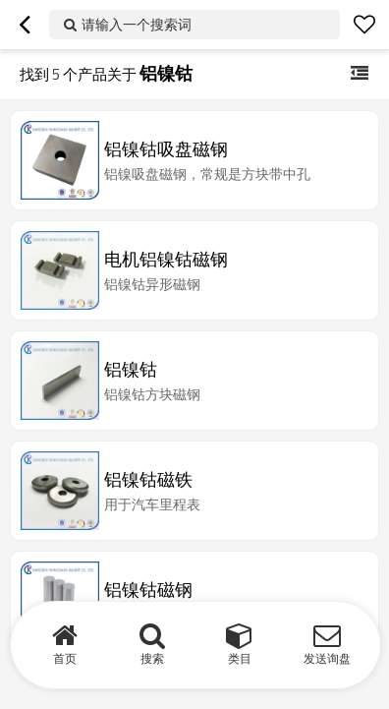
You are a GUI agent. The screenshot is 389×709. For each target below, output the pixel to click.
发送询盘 (327, 658)
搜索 (152, 658)
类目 (239, 658)
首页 (65, 658)
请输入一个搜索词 (137, 24)
